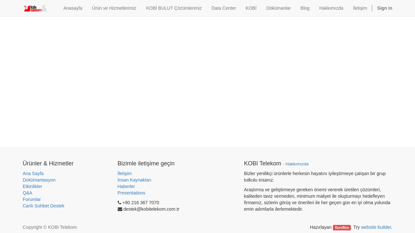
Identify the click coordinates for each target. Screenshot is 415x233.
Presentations (132, 192)
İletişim (125, 173)
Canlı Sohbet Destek (43, 205)
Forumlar (32, 199)
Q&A (27, 192)
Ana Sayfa (33, 173)
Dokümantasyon (39, 180)
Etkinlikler (32, 186)
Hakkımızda (296, 163)
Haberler (126, 186)
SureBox (342, 227)
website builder (376, 227)
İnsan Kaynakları (134, 180)
